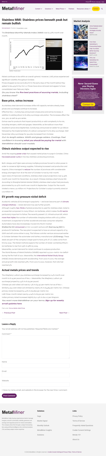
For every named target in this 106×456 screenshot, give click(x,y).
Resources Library (84, 9)
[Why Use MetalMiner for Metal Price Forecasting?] (81, 60)
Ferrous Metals (13, 308)
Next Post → (64, 313)
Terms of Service (79, 421)
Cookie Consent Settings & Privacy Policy (59, 452)
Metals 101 (77, 435)
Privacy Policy (78, 416)
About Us (4, 1)
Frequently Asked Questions (83, 425)
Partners (71, 9)
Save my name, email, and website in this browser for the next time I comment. (35, 390)
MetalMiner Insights (44, 430)
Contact (95, 9)
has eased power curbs (11, 157)
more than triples (9, 217)
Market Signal (42, 421)
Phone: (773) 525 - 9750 (97, 2)
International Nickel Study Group (50, 255)
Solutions (49, 9)
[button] (102, 9)
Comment (6, 334)
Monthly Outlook (43, 425)
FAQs (87, 2)
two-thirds (20, 208)
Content (38, 9)
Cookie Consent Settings (82, 430)
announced (20, 227)
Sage (39, 416)
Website (5, 380)
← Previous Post (8, 313)
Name (4, 362)
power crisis (21, 153)
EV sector (64, 211)
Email (4, 371)
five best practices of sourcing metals (39, 92)
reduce (27, 169)
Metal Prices (61, 9)
